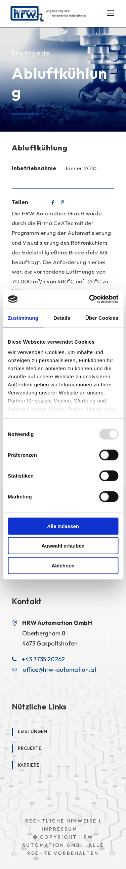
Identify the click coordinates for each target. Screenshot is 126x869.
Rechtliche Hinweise (61, 821)
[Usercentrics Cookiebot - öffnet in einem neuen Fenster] (89, 299)
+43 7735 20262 (43, 659)
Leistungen (32, 731)
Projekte (29, 748)
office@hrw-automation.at (59, 669)
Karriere (28, 765)
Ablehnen (62, 565)
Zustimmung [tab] (23, 317)
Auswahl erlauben (62, 546)
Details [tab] (61, 317)
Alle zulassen (63, 526)
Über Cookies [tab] (101, 317)
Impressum (60, 829)
